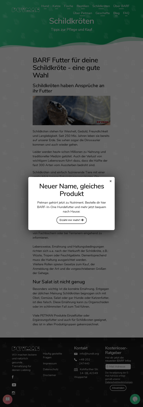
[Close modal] (110, 181)
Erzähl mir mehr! (72, 220)
